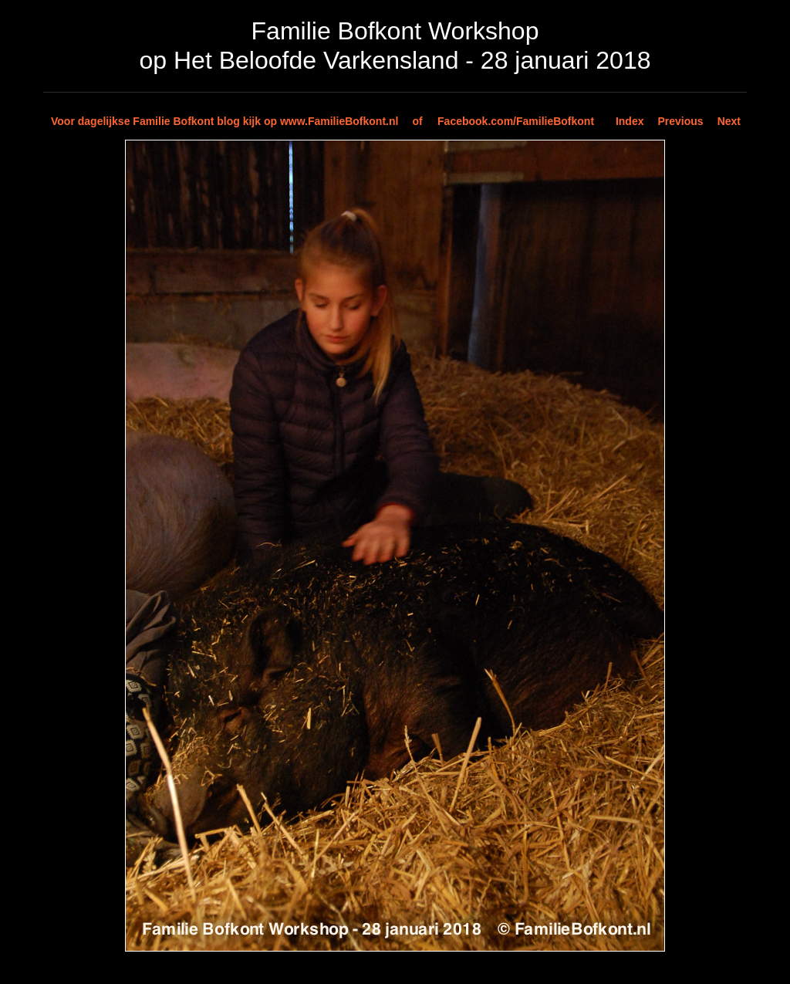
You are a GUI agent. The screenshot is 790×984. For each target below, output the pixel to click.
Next (729, 121)
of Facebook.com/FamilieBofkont (503, 121)
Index (630, 121)
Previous (681, 121)
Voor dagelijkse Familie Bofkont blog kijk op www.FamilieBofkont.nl (224, 121)
